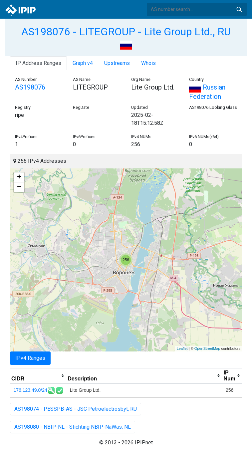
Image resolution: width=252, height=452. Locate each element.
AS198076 (30, 87)
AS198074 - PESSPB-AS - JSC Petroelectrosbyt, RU (75, 409)
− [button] (19, 187)
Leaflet (182, 348)
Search (239, 9)
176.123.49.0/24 (30, 390)
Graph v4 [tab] (83, 63)
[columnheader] (38, 375)
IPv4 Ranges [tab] (30, 358)
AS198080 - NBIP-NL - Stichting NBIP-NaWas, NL (72, 427)
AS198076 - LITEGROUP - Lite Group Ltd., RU (126, 31)
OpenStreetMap (207, 348)
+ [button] (19, 177)
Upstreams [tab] (117, 63)
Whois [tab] (148, 63)
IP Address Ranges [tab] (38, 63)
